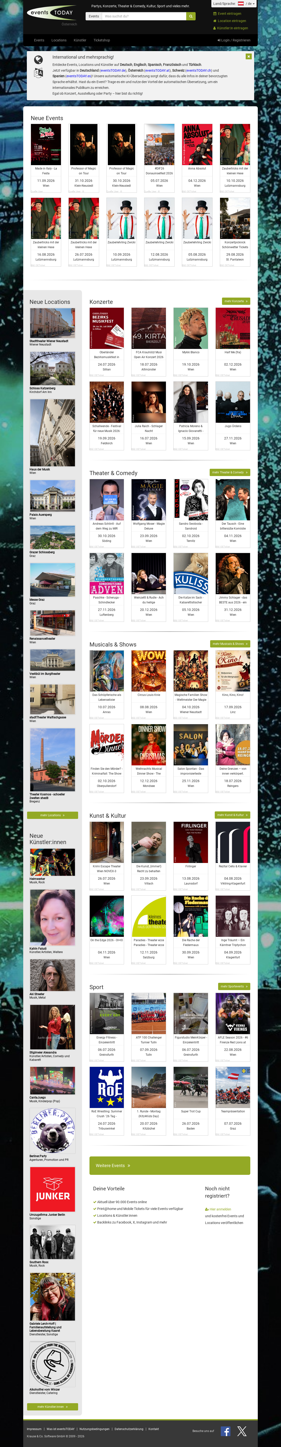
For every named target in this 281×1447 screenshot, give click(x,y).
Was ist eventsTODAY (60, 1429)
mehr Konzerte (236, 301)
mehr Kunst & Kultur (232, 815)
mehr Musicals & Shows (230, 644)
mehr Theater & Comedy (230, 472)
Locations (59, 40)
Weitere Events (113, 1165)
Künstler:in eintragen (230, 28)
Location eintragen (229, 21)
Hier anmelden (218, 1209)
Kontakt (153, 1429)
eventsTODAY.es (79, 76)
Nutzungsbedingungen (95, 1429)
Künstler (80, 40)
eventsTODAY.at (157, 70)
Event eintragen (227, 13)
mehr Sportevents (234, 986)
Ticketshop (102, 40)
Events (39, 40)
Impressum (34, 1429)
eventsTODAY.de (113, 70)
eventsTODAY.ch (198, 70)
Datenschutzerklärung (129, 1429)
